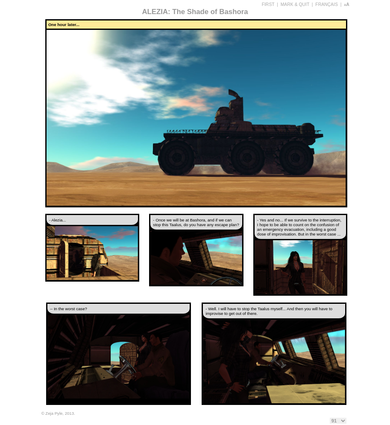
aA (346, 4)
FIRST (268, 4)
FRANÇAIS (326, 4)
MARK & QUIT (295, 4)
